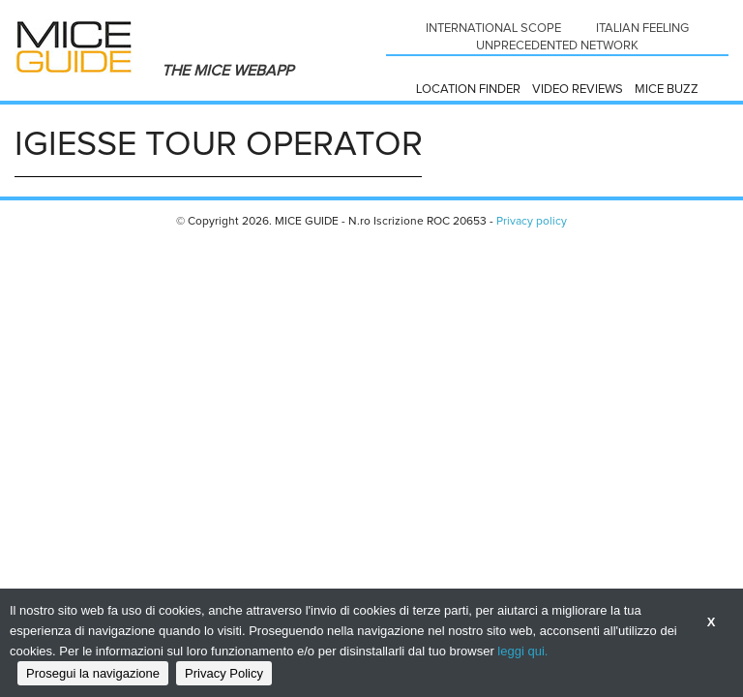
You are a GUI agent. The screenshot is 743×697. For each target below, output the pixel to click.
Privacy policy (531, 221)
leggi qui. (522, 651)
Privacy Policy (224, 673)
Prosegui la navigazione (93, 673)
